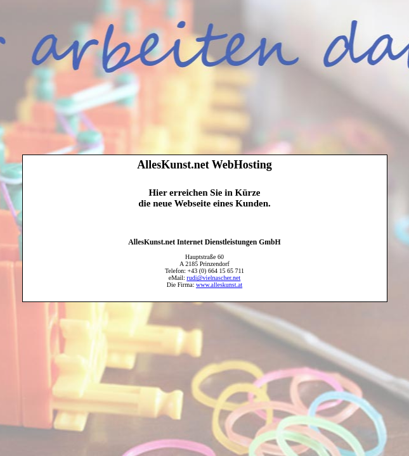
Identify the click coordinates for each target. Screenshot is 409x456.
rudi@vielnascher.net (213, 277)
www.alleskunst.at (219, 284)
